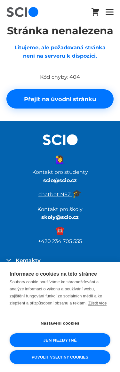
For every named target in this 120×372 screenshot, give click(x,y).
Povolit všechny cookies (60, 357)
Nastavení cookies (60, 323)
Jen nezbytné (60, 340)
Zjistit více (97, 303)
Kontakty (23, 260)
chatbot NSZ (60, 194)
